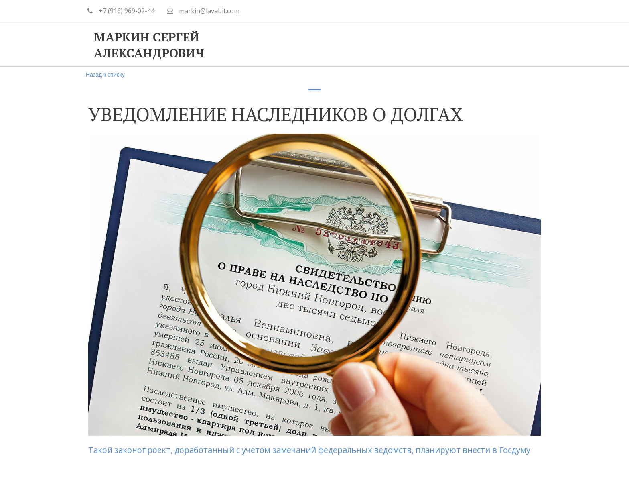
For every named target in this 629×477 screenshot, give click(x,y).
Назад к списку (105, 74)
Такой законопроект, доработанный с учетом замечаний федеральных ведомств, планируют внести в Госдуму (309, 449)
